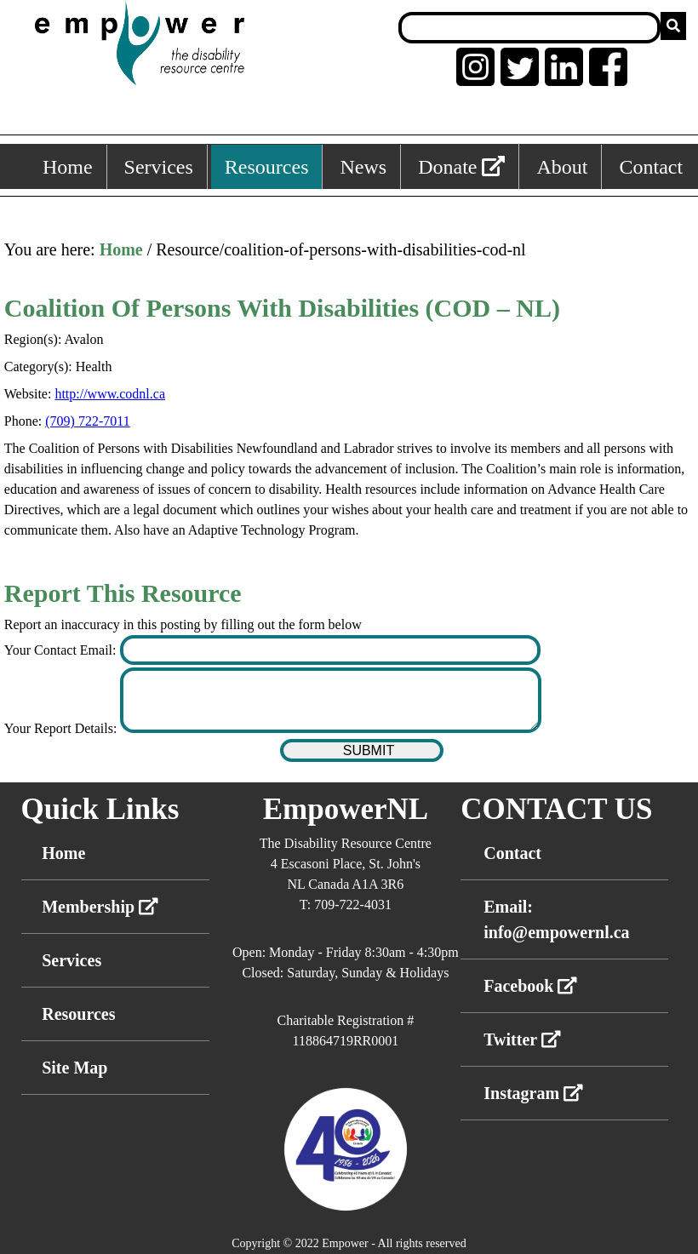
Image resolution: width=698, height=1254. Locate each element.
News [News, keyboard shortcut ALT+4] (363, 167)
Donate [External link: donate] (461, 167)
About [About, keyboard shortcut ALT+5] (561, 167)
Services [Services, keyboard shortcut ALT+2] (158, 167)
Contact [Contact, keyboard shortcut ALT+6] (651, 167)
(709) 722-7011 (87, 421)
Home (121, 249)
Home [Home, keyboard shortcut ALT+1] (68, 167)
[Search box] (529, 27)
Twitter (522, 1039)
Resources (78, 1014)
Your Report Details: (62, 728)
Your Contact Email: (62, 650)
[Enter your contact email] (330, 650)
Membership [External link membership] (100, 906)
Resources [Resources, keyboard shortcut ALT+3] (267, 167)
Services (71, 960)
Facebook (530, 985)
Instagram (533, 1093)
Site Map (74, 1067)
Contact (512, 853)
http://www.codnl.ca (109, 394)
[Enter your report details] (330, 700)
